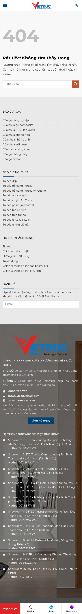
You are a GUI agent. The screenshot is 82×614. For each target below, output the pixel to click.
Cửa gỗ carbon (12, 159)
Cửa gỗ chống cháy (15, 154)
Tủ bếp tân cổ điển (14, 210)
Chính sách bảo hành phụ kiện (22, 270)
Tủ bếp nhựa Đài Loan (17, 219)
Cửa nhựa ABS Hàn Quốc (19, 130)
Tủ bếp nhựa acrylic (15, 195)
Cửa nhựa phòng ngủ (16, 134)
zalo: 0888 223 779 (21, 400)
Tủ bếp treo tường (14, 215)
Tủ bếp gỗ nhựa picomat (18, 205)
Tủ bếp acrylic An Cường (18, 200)
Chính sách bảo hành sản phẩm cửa (25, 265)
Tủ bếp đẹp (10, 181)
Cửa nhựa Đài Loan (15, 144)
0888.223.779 (17, 391)
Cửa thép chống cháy (16, 149)
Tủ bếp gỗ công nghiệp (17, 185)
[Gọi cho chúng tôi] (76, 5)
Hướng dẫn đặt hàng (16, 256)
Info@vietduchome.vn (23, 396)
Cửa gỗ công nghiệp (16, 120)
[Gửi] (75, 84)
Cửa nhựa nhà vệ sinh (16, 139)
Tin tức (7, 246)
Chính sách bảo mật (15, 251)
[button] (5, 5)
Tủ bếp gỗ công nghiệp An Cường (24, 190)
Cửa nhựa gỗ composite (18, 125)
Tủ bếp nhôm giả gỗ (16, 224)
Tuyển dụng (10, 261)
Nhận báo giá (10, 608)
